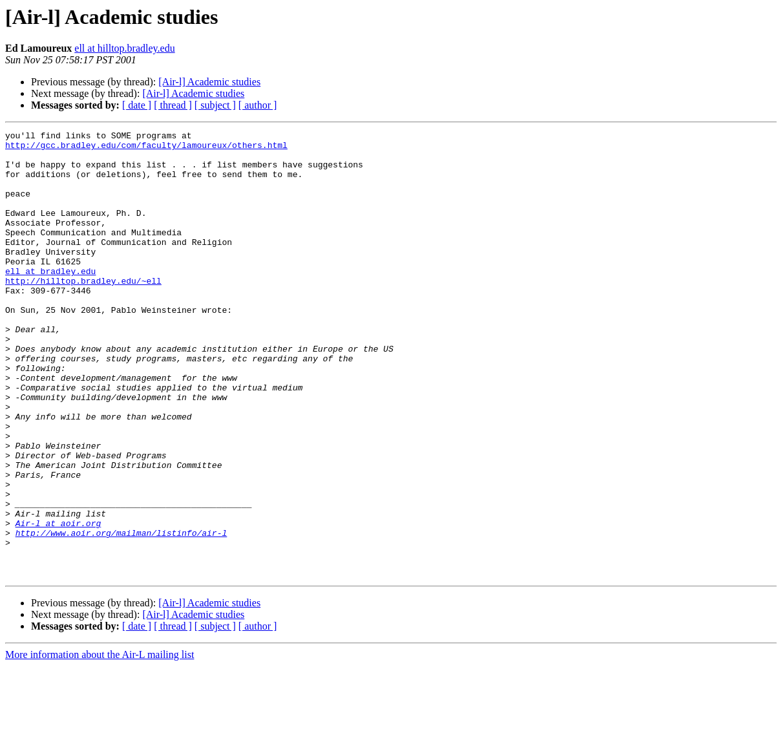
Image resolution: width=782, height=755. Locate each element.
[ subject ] (215, 105)
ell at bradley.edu (50, 300)
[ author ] (257, 105)
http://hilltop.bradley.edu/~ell (83, 311)
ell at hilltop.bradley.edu (124, 48)
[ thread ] (173, 105)
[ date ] (136, 105)
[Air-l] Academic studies (209, 81)
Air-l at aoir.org (58, 602)
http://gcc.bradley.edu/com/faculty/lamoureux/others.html (146, 148)
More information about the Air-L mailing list (99, 743)
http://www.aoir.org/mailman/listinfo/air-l (121, 614)
